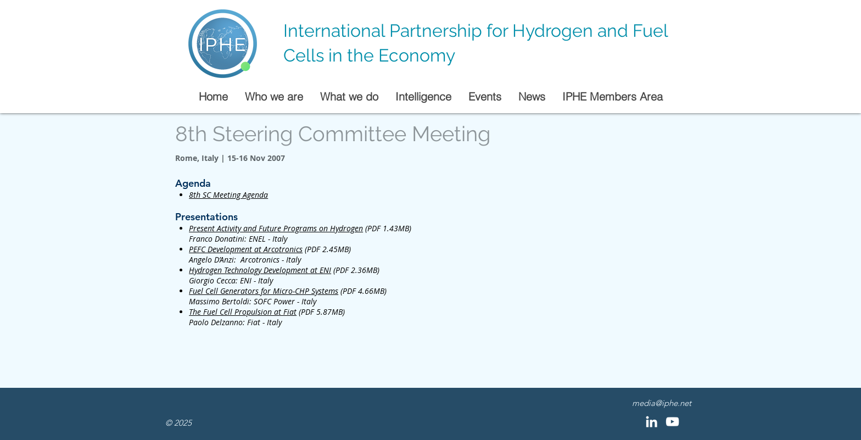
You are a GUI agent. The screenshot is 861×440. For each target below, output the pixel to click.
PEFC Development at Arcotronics (246, 249)
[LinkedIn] (651, 422)
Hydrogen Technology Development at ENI (260, 270)
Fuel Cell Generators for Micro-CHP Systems (263, 291)
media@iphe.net (661, 403)
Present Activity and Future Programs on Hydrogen (276, 228)
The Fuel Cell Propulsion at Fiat (243, 312)
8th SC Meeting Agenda (228, 195)
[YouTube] (672, 422)
